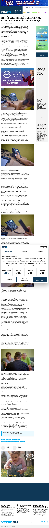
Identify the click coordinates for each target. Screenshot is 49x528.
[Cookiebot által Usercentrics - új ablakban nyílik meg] (41, 247)
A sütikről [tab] (40, 251)
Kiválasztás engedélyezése (24, 279)
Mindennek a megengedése (39, 279)
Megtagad (9, 279)
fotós (19, 446)
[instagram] (32, 7)
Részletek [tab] (24, 251)
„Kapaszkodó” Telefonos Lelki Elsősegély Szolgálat (10, 441)
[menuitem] (24, 10)
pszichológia (8, 439)
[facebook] (30, 7)
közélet (3, 439)
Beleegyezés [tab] (8, 251)
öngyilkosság (22, 441)
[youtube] (27, 7)
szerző (8, 446)
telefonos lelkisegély (15, 439)
